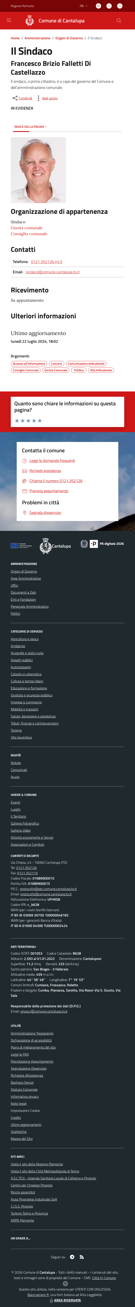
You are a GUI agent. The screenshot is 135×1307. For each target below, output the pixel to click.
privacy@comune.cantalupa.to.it (44, 1011)
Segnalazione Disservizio (28, 1068)
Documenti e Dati (23, 592)
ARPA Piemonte (22, 1220)
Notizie (16, 762)
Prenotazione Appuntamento (32, 1061)
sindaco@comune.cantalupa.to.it (53, 272)
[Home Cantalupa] (53, 20)
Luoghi (15, 809)
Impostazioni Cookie (25, 1110)
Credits (16, 1117)
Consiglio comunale (29, 233)
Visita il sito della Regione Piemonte (37, 1164)
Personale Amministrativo (30, 606)
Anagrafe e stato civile (27, 653)
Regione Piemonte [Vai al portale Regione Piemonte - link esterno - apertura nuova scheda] (22, 6)
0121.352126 (26, 867)
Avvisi (15, 776)
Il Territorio (18, 816)
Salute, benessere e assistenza (33, 716)
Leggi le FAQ (20, 1054)
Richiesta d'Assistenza (27, 1075)
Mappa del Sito (22, 1138)
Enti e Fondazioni (23, 599)
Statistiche (19, 1131)
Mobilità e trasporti (24, 709)
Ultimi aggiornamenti (26, 1124)
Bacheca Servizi (22, 1082)
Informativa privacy (25, 1096)
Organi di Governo (69, 38)
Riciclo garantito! (23, 1192)
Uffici (14, 585)
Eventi (15, 802)
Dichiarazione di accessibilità (31, 1040)
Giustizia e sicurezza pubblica (31, 695)
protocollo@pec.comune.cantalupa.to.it (48, 888)
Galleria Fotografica (25, 823)
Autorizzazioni (21, 667)
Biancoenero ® (38, 1294)
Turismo (16, 730)
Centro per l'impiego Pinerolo (32, 1185)
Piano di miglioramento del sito (33, 1047)
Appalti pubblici (22, 660)
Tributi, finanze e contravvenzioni (34, 723)
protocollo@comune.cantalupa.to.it (46, 894)
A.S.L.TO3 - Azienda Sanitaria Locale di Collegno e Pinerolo (53, 1178)
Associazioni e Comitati (27, 844)
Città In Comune (104, 1277)
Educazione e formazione (29, 688)
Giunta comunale (27, 227)
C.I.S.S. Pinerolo (22, 1206)
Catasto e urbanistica (26, 674)
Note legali (19, 1103)
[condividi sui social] (22, 98)
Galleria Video (21, 830)
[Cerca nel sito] (119, 20)
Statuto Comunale (24, 1089)
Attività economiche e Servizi (32, 837)
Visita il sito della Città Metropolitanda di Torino (45, 1171)
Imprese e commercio (26, 702)
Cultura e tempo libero (27, 681)
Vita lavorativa (21, 737)
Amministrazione (37, 38)
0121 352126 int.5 (46, 262)
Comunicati (19, 769)
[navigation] (8, 20)
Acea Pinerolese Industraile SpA (34, 1199)
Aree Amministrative (26, 578)
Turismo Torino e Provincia (29, 1213)
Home (15, 38)
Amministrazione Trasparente (32, 1033)
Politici (15, 613)
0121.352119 (27, 873)
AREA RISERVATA (65, 1300)
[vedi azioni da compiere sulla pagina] (46, 98)
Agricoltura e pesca (24, 639)
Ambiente (18, 646)
